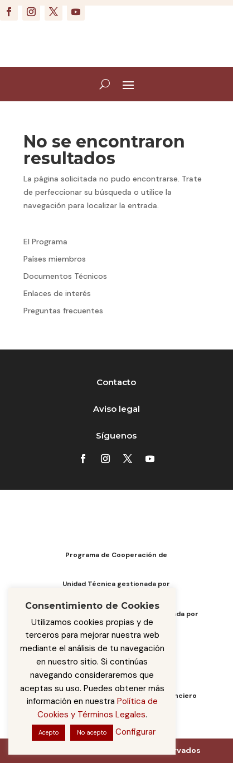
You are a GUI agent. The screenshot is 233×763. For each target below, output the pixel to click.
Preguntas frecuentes (63, 311)
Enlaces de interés (57, 293)
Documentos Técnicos (65, 276)
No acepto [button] (91, 732)
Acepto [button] (48, 732)
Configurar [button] (135, 731)
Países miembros (54, 259)
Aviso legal (116, 408)
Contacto (116, 382)
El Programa (45, 242)
